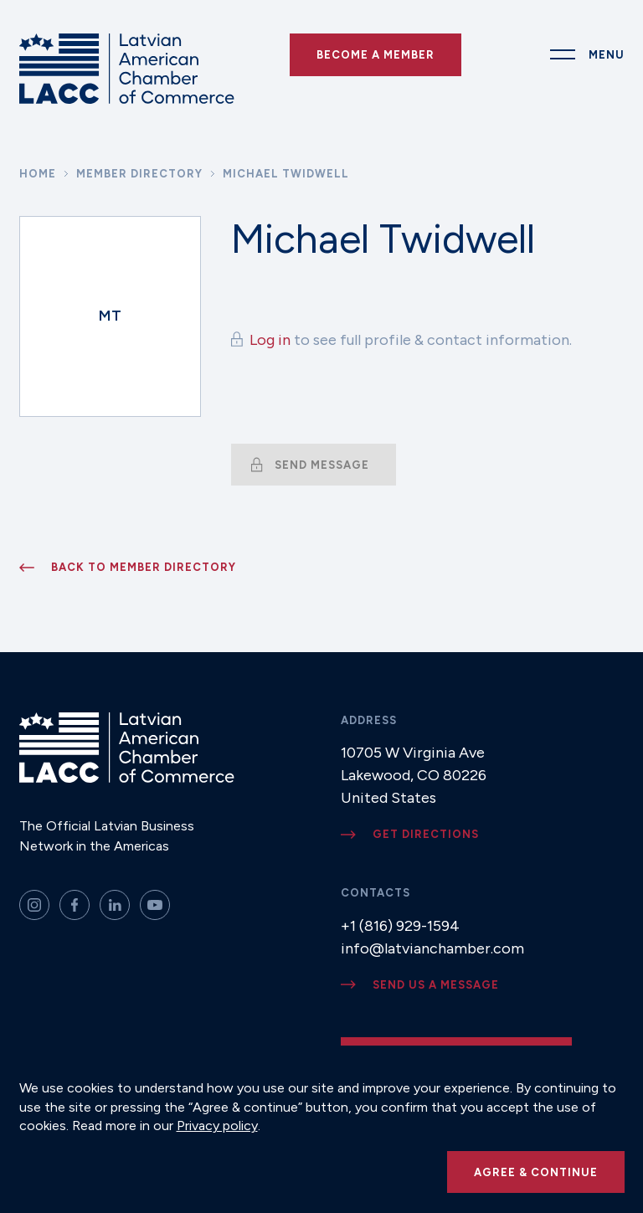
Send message (322, 465)
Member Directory (139, 173)
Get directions (426, 834)
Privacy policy (217, 1125)
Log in (270, 340)
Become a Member (375, 55)
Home (37, 173)
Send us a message (436, 985)
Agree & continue (536, 1172)
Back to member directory (143, 567)
